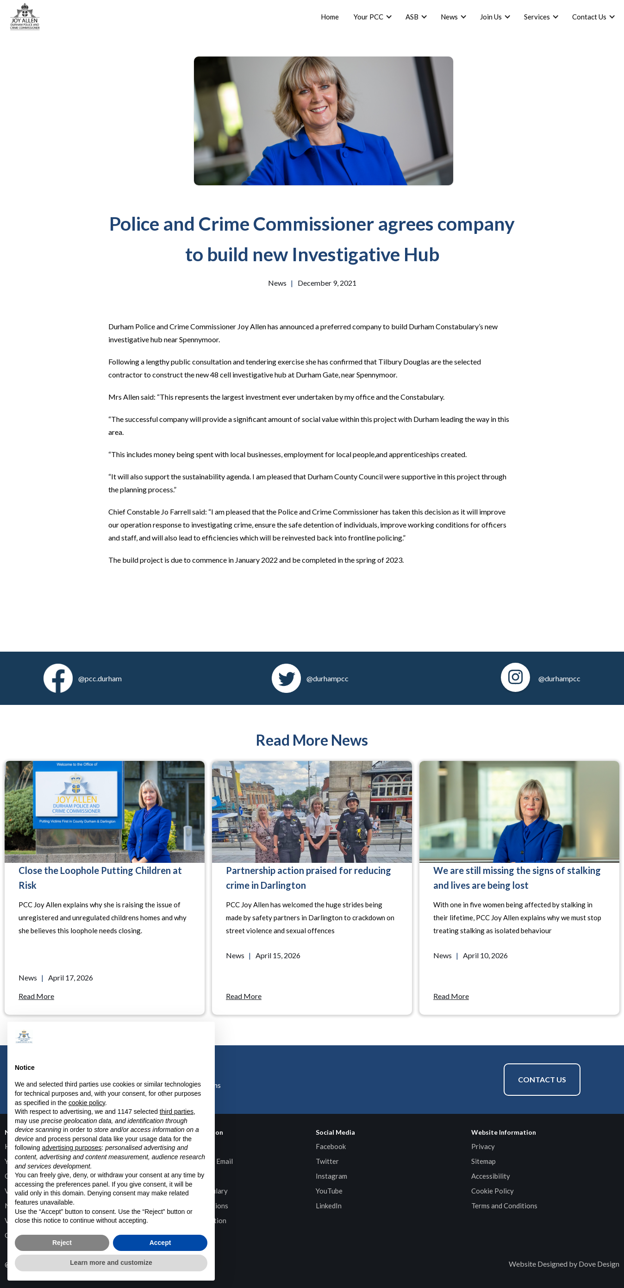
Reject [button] (62, 1242)
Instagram (331, 1176)
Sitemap (483, 1161)
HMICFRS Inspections (194, 1205)
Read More (36, 996)
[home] (25, 16)
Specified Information (193, 1220)
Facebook (331, 1146)
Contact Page (181, 1146)
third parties (176, 1111)
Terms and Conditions (504, 1205)
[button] (202, 1036)
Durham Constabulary (194, 1191)
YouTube (329, 1191)
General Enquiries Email (196, 1161)
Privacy (483, 1146)
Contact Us (542, 1079)
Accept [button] (160, 1242)
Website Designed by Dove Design (564, 1263)
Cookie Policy (492, 1191)
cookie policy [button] (87, 1102)
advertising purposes (71, 1147)
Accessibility (490, 1176)
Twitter (327, 1161)
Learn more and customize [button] (111, 1262)
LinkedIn (329, 1205)
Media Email (179, 1176)
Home (330, 17)
